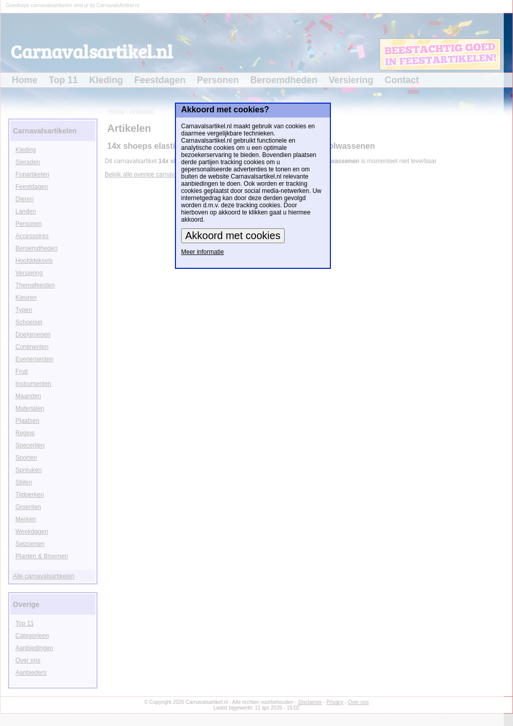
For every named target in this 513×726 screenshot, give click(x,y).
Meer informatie (202, 252)
